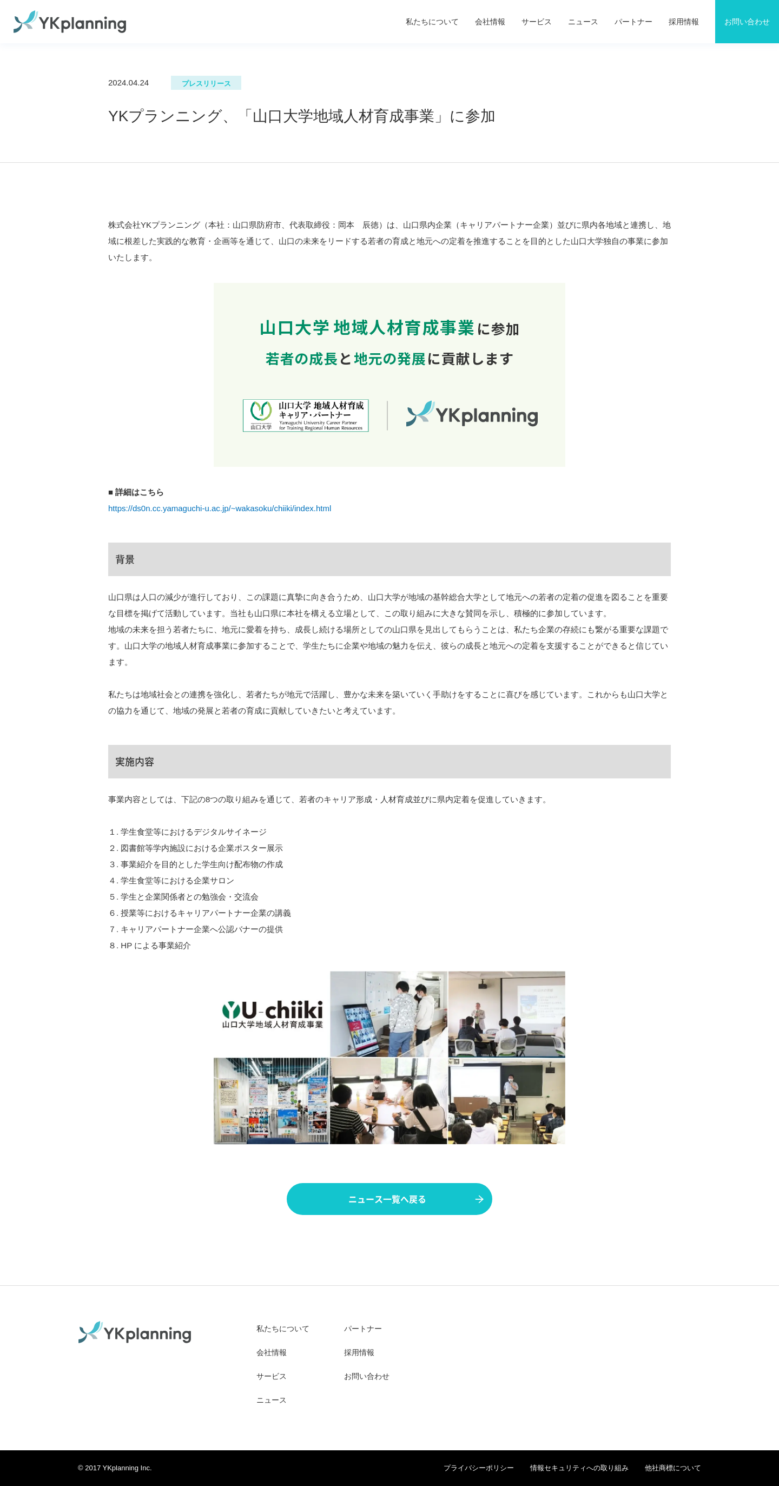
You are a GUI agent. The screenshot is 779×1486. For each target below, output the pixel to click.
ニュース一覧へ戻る (416, 1199)
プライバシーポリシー (479, 1468)
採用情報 (684, 21)
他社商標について (673, 1468)
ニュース (583, 21)
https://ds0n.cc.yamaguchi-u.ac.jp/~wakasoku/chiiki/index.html (219, 508)
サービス (536, 21)
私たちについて (432, 21)
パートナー (633, 21)
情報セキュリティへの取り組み (579, 1468)
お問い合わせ (367, 1376)
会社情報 (490, 21)
